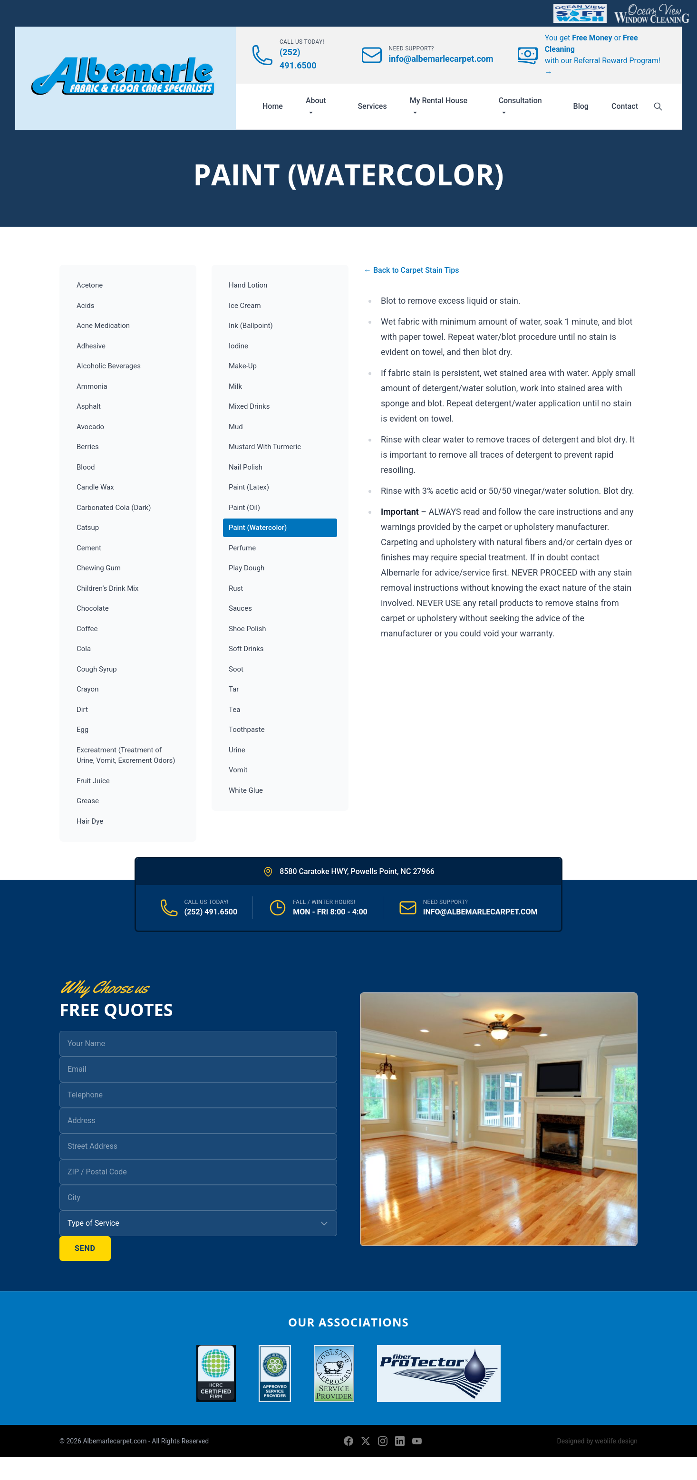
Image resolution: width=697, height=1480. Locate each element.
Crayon (87, 689)
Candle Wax (95, 487)
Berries (88, 446)
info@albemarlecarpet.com (441, 59)
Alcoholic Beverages (109, 366)
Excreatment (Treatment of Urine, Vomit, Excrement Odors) (126, 755)
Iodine (238, 346)
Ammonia (92, 386)
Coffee (87, 629)
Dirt (82, 709)
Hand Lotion (248, 285)
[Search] (658, 106)
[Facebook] (348, 1441)
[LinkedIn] (400, 1441)
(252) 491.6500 (211, 911)
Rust (236, 588)
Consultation (520, 105)
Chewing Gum (99, 568)
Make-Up (243, 366)
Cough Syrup (97, 669)
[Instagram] (382, 1441)
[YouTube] (417, 1441)
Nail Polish (245, 467)
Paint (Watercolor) (258, 527)
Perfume (242, 548)
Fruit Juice (93, 781)
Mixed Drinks (249, 406)
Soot (236, 669)
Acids (86, 305)
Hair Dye (90, 821)
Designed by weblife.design (597, 1441)
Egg (82, 729)
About (316, 105)
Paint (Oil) (244, 507)
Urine (237, 750)
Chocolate (93, 608)
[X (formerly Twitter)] (365, 1441)
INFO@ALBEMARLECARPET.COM (480, 911)
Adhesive (91, 346)
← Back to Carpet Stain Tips (411, 270)
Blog (581, 106)
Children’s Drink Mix (107, 588)
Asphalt (89, 406)
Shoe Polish (247, 629)
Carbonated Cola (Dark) (114, 507)
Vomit (238, 770)
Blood (86, 467)
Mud (236, 427)
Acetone (90, 285)
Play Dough (246, 568)
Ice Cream (245, 305)
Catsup (88, 527)
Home (272, 106)
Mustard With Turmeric (265, 446)
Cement (89, 548)
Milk (235, 386)
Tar (234, 689)
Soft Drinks (246, 648)
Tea (234, 709)
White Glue (246, 790)
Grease (88, 801)
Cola (84, 648)
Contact (624, 106)
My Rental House (439, 105)
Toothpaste (247, 729)
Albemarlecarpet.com (115, 1441)
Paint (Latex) (249, 487)
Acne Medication (103, 325)
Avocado (90, 427)
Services (372, 106)
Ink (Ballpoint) (251, 325)
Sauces (240, 608)
